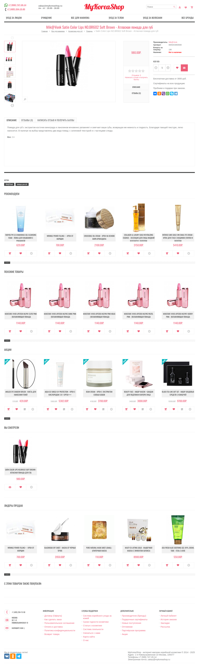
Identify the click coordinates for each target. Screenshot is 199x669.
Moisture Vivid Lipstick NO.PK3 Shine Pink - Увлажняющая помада (60, 315)
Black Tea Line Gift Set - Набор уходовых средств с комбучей (178, 393)
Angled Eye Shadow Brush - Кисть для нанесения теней (20, 393)
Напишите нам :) (18, 628)
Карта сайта (89, 637)
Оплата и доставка (53, 627)
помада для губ (22, 184)
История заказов (169, 619)
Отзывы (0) (136, 93)
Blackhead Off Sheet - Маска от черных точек (60, 549)
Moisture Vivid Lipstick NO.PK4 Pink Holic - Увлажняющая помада (99, 315)
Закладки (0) (186, 7)
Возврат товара (51, 634)
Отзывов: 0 (136, 75)
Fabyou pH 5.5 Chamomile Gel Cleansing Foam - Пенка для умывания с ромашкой (20, 237)
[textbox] (161, 7)
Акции (125, 634)
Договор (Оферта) (53, 616)
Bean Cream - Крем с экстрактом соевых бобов (99, 393)
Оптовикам (127, 627)
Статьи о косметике (92, 625)
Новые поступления (131, 623)
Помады (89, 31)
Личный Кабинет (169, 616)
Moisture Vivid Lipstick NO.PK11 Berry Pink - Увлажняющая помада (178, 315)
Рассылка (165, 627)
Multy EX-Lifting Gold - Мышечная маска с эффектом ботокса (138, 549)
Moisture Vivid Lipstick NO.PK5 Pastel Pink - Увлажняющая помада (138, 315)
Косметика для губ (75, 31)
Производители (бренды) (134, 616)
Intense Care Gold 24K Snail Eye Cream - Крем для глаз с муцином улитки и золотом (177, 237)
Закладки (165, 623)
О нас (86, 640)
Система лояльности (93, 629)
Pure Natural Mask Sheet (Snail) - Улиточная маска (99, 549)
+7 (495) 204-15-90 (16, 9)
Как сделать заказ (53, 619)
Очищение (46, 17)
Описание (136, 87)
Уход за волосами (152, 17)
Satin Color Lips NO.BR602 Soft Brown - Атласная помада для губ (20, 471)
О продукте (31, 253)
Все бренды (188, 17)
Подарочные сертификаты (134, 619)
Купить (9, 253)
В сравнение (25, 409)
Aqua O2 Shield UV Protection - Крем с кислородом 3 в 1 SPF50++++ (60, 393)
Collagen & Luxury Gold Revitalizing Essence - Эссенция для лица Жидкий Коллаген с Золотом (138, 237)
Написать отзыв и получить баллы (136, 78)
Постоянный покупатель (180, 7)
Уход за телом (116, 17)
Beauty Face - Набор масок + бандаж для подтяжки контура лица (138, 393)
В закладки (177, 67)
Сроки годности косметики (96, 622)
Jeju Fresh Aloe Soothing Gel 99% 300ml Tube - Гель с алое (178, 549)
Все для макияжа (80, 17)
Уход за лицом (14, 17)
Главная (44, 31)
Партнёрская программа (134, 630)
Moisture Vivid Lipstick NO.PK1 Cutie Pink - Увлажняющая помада (21, 315)
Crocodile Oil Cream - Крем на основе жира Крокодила (99, 237)
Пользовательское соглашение (59, 623)
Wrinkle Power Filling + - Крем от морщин (60, 237)
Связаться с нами (91, 633)
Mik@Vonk (173, 42)
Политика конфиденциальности (59, 630)
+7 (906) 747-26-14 (17, 5)
